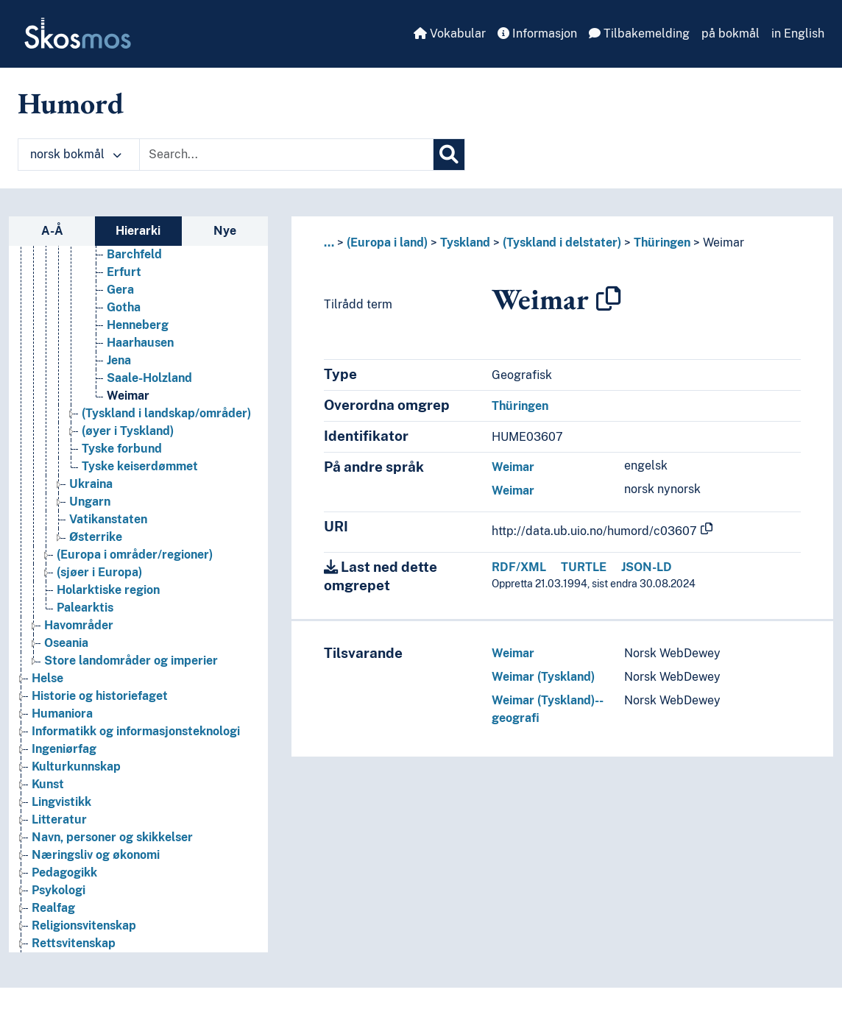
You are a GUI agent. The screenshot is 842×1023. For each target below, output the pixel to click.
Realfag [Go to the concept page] (53, 914)
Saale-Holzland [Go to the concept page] (149, 384)
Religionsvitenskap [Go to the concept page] (84, 931)
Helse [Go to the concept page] (47, 684)
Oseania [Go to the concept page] (66, 649)
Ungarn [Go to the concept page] (89, 507)
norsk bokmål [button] (75, 154)
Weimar (723, 242)
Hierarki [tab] (138, 231)
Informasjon (537, 33)
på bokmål (730, 33)
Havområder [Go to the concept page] (78, 631)
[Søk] (449, 154)
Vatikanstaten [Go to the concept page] (108, 525)
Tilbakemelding (639, 33)
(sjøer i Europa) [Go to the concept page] (99, 578)
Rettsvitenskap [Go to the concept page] (74, 949)
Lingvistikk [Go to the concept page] (61, 808)
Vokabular (450, 33)
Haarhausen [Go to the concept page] (140, 348)
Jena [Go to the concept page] (119, 366)
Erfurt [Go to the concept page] (124, 278)
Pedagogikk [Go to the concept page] (64, 878)
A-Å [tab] (52, 231)
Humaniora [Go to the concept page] (62, 719)
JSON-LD (646, 567)
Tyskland (465, 242)
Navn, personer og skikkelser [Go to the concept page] (112, 843)
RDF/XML (519, 567)
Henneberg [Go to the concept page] (138, 331)
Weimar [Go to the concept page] (128, 401)
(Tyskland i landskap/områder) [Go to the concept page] (166, 419)
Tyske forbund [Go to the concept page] (122, 454)
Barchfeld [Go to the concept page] (134, 260)
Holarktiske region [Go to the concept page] (108, 596)
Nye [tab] (224, 231)
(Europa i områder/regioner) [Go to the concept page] (135, 560)
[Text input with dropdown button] (286, 154)
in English (797, 33)
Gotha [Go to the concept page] (124, 313)
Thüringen (662, 242)
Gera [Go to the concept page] (120, 295)
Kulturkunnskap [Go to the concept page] (76, 772)
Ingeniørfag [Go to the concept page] (64, 755)
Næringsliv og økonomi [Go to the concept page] (96, 861)
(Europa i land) (387, 242)
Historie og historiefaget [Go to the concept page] (100, 702)
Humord (71, 103)
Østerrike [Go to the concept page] (95, 543)
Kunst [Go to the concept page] (48, 790)
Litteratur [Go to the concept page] (59, 825)
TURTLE (583, 567)
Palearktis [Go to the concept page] (85, 613)
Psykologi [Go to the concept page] (58, 896)
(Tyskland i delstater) (562, 242)
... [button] (329, 242)
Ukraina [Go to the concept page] (91, 490)
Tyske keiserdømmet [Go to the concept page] (140, 472)
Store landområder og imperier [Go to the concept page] (131, 666)
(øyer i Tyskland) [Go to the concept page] (128, 437)
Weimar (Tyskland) (543, 677)
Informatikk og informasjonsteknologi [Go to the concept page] (136, 737)
